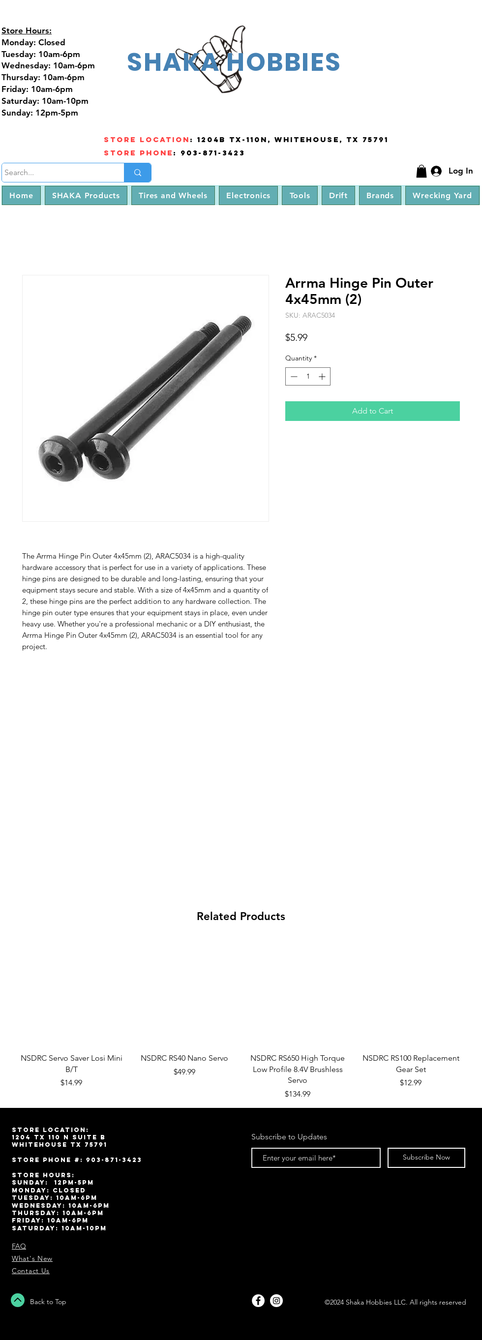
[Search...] (53, 172)
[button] (421, 171)
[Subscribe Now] (426, 1158)
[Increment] (323, 376)
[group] (241, 1021)
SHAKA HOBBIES (234, 62)
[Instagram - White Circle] (276, 1300)
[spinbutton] (308, 376)
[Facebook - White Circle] (258, 1300)
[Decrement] (293, 376)
